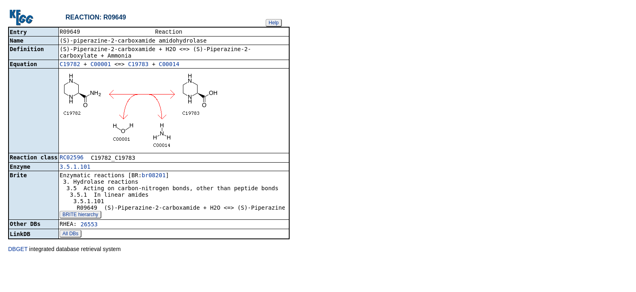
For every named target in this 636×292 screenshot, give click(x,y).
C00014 (169, 65)
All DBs (70, 234)
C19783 (138, 65)
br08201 (153, 176)
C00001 (100, 65)
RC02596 (72, 158)
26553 (89, 225)
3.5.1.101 (75, 167)
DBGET (18, 250)
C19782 (70, 65)
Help (274, 23)
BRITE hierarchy (80, 215)
